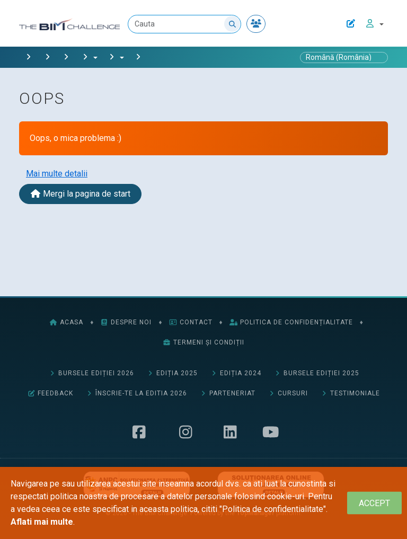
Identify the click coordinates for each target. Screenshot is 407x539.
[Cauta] (185, 24)
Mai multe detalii (56, 174)
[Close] (374, 503)
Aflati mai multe (42, 522)
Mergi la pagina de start (80, 194)
